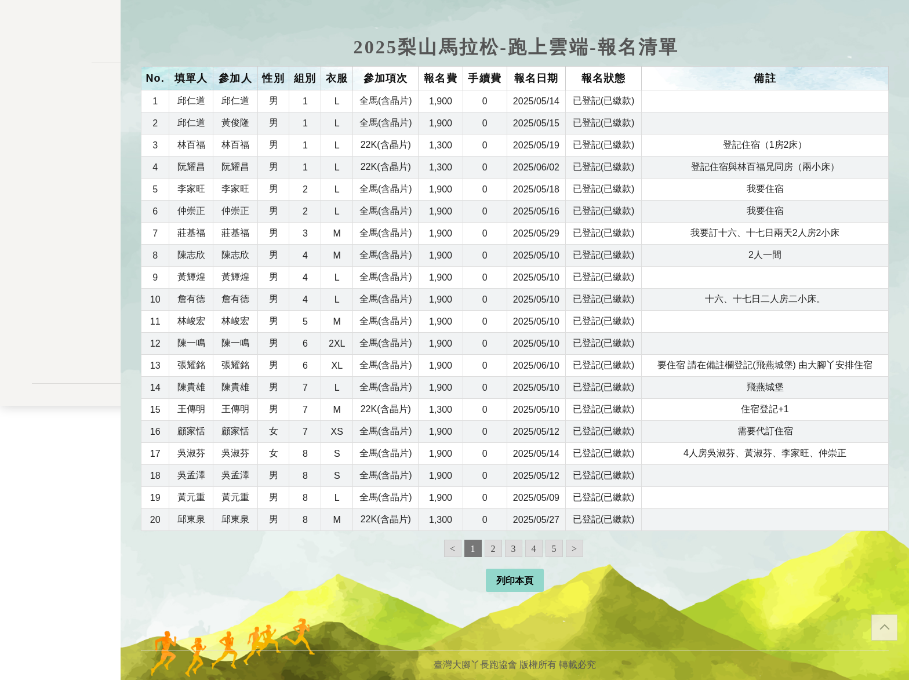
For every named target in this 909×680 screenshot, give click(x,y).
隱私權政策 (60, 433)
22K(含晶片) (386, 145)
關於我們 (60, 333)
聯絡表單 (60, 452)
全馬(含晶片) (385, 101)
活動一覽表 (60, 127)
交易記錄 (60, 275)
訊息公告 (60, 150)
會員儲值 (60, 207)
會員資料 (60, 253)
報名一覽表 (60, 185)
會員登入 (60, 364)
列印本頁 (514, 581)
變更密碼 (60, 230)
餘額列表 (60, 298)
